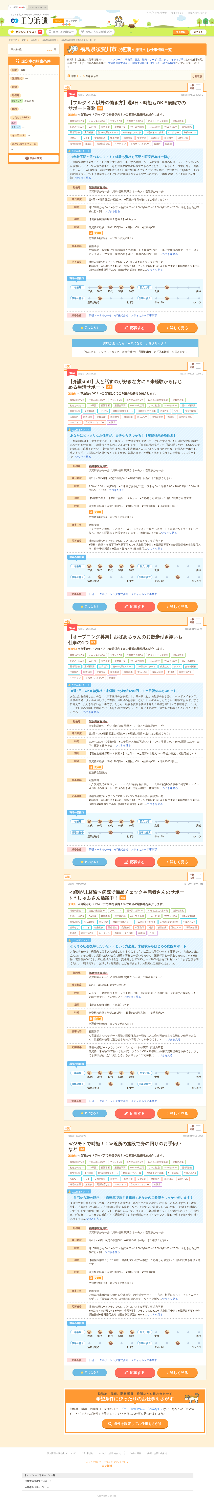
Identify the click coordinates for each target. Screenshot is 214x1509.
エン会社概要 (134, 1453)
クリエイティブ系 (173, 59)
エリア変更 (71, 21)
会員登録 (181, 32)
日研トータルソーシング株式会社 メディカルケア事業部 (123, 315)
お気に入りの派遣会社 (98, 31)
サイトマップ (177, 13)
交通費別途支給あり (119, 63)
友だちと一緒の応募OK (163, 63)
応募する (137, 328)
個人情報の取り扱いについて (61, 1453)
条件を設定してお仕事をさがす (138, 1424)
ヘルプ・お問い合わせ (157, 13)
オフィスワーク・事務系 (119, 59)
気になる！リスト (29, 32)
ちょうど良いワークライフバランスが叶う (30, 14)
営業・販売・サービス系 (148, 59)
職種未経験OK (140, 63)
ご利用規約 (87, 1453)
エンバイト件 (37, 7)
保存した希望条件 (63, 31)
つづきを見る (83, 177)
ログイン (198, 32)
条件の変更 (36, 158)
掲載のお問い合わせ (197, 13)
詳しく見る (179, 328)
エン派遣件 (17, 7)
